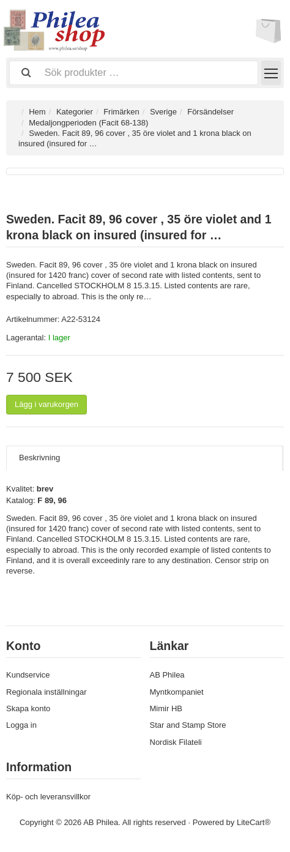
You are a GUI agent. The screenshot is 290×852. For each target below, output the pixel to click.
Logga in (21, 725)
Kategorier (74, 111)
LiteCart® (253, 822)
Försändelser (210, 111)
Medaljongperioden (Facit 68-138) (88, 122)
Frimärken (121, 111)
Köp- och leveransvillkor (48, 796)
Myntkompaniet (177, 692)
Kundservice (28, 674)
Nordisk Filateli (176, 742)
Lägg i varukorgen (46, 404)
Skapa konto (28, 708)
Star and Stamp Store (188, 725)
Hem (37, 111)
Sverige (163, 111)
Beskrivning (39, 457)
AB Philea (167, 674)
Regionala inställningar (46, 692)
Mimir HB (166, 708)
